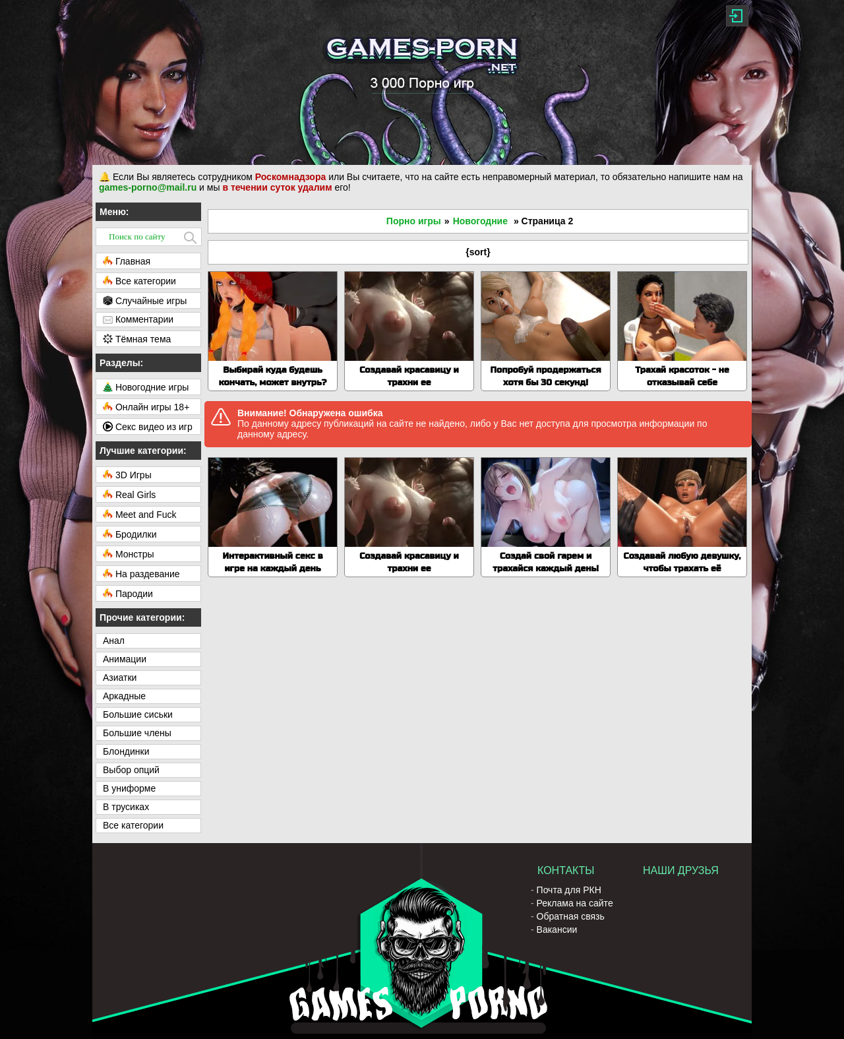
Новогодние (480, 221)
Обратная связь (571, 916)
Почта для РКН (569, 890)
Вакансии (557, 929)
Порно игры (413, 221)
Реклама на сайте (575, 903)
